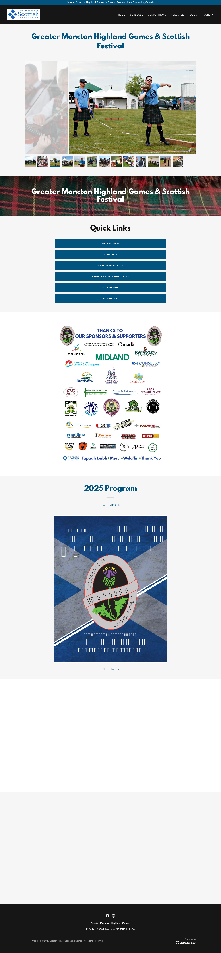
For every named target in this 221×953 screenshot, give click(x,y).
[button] (209, 15)
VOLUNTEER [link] (178, 15)
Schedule (110, 254)
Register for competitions (110, 276)
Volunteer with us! (110, 265)
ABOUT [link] (194, 15)
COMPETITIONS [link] (157, 15)
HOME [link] (121, 15)
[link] (23, 14)
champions (110, 298)
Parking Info (110, 243)
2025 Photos (111, 287)
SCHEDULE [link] (136, 15)
